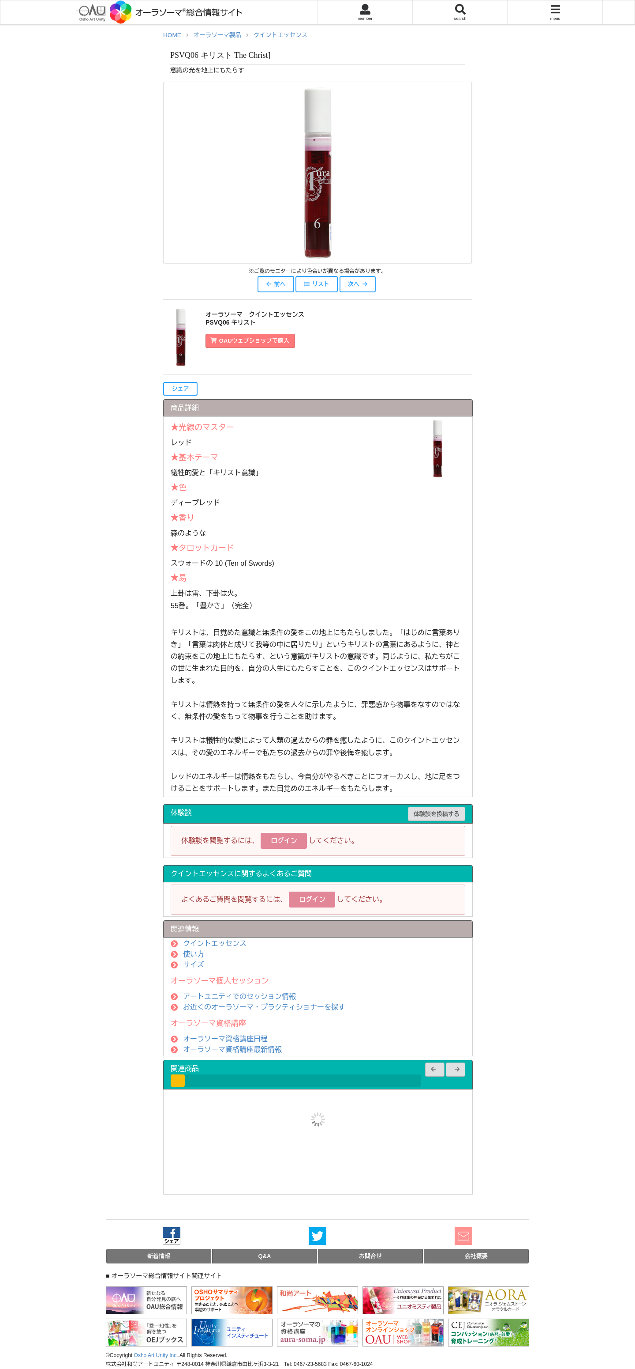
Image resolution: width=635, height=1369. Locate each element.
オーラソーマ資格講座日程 (225, 1039)
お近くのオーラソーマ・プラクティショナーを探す (264, 1007)
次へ (358, 284)
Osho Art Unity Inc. (156, 1355)
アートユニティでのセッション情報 (239, 996)
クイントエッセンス (280, 35)
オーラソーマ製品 (217, 35)
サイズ (193, 964)
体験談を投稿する (436, 814)
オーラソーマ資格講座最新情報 (232, 1049)
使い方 (193, 954)
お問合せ (370, 1256)
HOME (172, 35)
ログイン (284, 840)
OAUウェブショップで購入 (249, 340)
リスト (316, 284)
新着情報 (158, 1256)
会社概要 (476, 1256)
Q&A (264, 1256)
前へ (275, 284)
